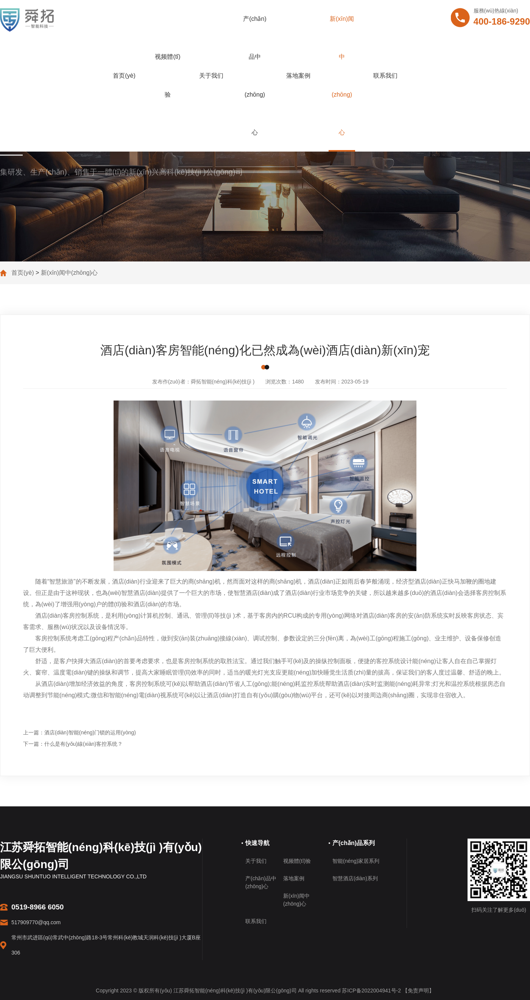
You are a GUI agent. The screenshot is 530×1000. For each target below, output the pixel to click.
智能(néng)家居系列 (355, 861)
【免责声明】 (418, 990)
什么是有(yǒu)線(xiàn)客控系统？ (83, 744)
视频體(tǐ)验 (167, 75)
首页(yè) (124, 75)
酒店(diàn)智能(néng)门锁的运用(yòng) (90, 732)
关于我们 (211, 75)
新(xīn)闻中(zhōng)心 (342, 76)
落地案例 (298, 75)
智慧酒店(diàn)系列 (355, 878)
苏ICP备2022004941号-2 (371, 990)
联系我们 (385, 75)
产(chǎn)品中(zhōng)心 (254, 76)
